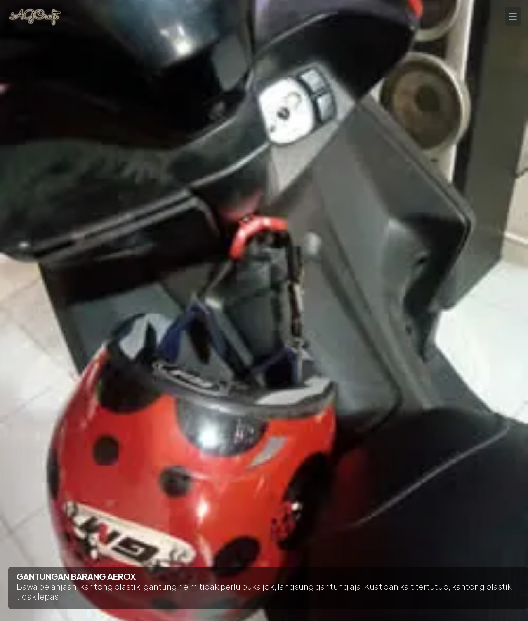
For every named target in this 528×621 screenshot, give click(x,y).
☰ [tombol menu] (513, 16)
